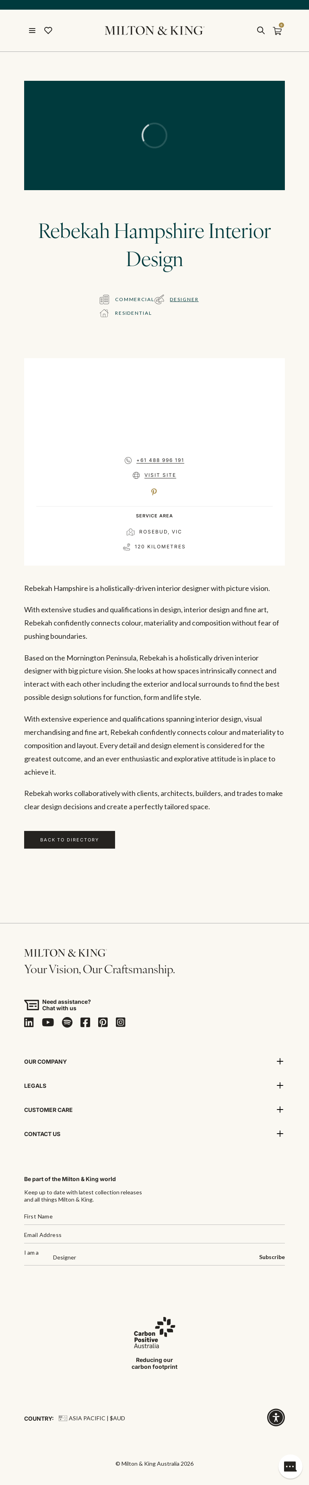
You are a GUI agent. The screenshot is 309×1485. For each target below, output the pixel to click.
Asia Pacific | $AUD (92, 1418)
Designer (184, 299)
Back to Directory (69, 840)
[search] (261, 31)
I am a (31, 1253)
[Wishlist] (48, 31)
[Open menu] (32, 31)
